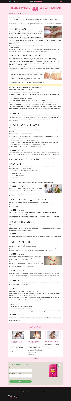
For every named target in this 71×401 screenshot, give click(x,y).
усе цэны (48, 391)
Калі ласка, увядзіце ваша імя (14, 367)
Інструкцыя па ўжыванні (16, 391)
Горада (28, 391)
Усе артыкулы (35, 358)
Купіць (20, 381)
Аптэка (38, 391)
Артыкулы (33, 391)
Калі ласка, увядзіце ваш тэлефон (15, 373)
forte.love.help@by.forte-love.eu (13, 396)
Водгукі (23, 391)
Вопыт (9, 391)
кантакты (43, 391)
